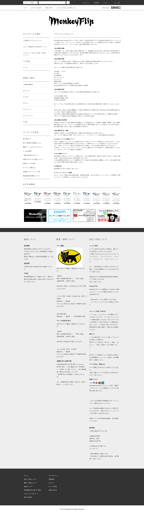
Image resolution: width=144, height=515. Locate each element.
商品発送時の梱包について (31, 176)
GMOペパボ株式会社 (85, 40)
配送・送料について (30, 483)
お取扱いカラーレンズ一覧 (31, 171)
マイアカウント (53, 475)
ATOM (30, 497)
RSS (25, 497)
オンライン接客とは (29, 167)
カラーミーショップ (71, 42)
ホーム (25, 8)
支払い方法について (30, 479)
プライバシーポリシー (31, 493)
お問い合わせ (104, 8)
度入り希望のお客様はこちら (32, 143)
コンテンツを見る (60, 8)
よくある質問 (27, 151)
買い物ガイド (27, 139)
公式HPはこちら (71, 8)
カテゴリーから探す (35, 8)
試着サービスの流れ (29, 163)
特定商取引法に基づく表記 (32, 490)
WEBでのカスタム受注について (33, 159)
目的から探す (48, 8)
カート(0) (116, 2)
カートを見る (52, 486)
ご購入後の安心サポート (30, 155)
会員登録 (95, 2)
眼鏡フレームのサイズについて (33, 147)
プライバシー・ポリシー (67, 44)
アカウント (85, 2)
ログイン (105, 2)
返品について (28, 486)
